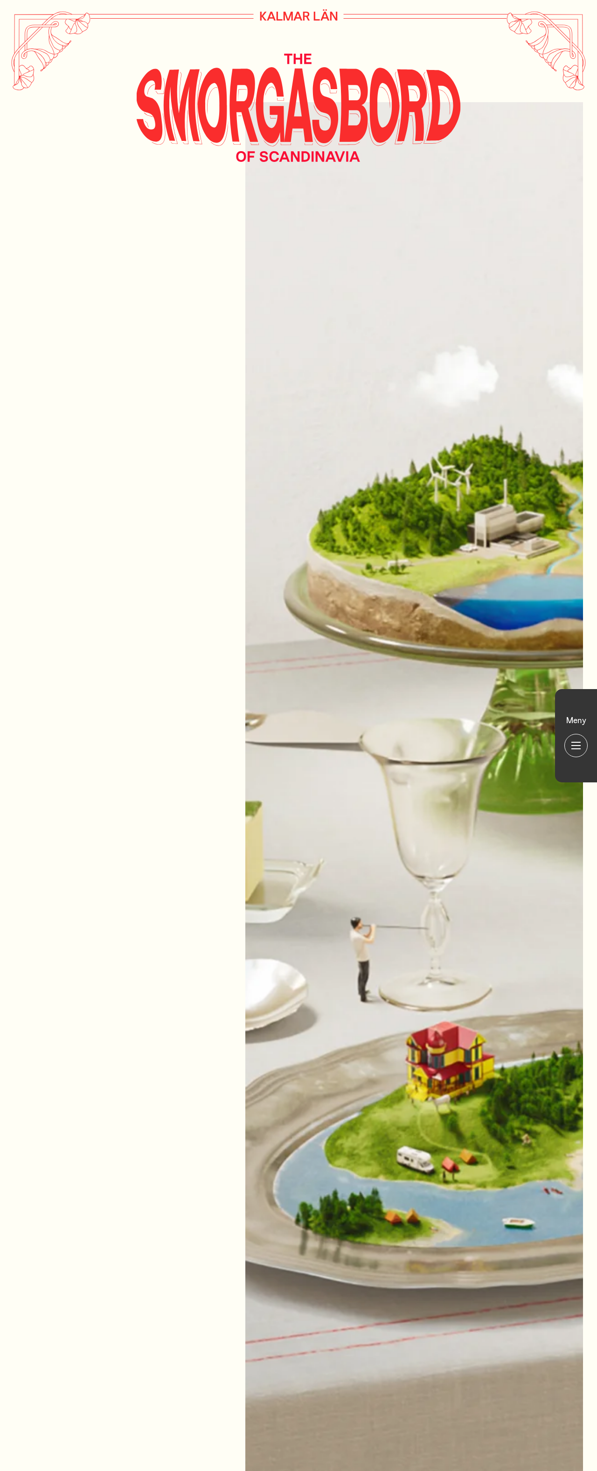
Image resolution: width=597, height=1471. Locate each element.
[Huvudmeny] (576, 735)
